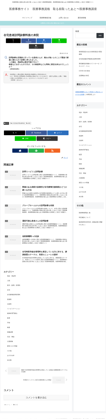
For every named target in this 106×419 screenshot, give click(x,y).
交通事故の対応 (84, 75)
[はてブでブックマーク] (36, 40)
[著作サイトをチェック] (31, 145)
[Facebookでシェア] (25, 40)
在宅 (6, 117)
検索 (77, 31)
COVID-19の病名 (84, 71)
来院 (28, 117)
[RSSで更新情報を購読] (41, 145)
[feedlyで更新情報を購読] (36, 145)
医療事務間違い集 (84, 213)
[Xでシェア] (14, 40)
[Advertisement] (36, 95)
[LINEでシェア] (47, 40)
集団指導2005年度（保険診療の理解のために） (90, 223)
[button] (58, 40)
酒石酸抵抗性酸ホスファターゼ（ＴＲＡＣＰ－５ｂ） (90, 65)
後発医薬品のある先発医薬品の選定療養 (90, 53)
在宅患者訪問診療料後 (18, 117)
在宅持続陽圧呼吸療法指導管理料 (90, 59)
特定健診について (84, 217)
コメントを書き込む (36, 394)
